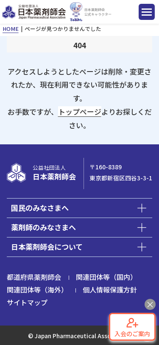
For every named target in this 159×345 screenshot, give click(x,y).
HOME (11, 29)
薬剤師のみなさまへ (43, 227)
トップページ (79, 111)
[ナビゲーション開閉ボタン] (147, 12)
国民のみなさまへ (40, 207)
